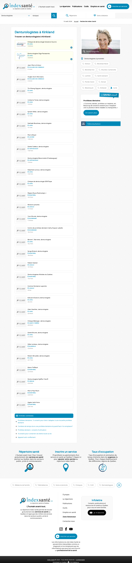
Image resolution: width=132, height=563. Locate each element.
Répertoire (69, 15)
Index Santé (51, 556)
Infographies (119, 15)
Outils (86, 6)
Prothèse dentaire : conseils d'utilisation (31, 430)
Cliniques (79, 485)
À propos (66, 494)
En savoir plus (91, 113)
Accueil (62, 21)
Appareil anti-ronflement (26, 437)
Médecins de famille (22, 485)
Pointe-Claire (89, 82)
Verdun (87, 64)
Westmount (89, 88)
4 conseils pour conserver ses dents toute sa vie (34, 433)
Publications (77, 6)
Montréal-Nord (102, 64)
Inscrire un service (119, 6)
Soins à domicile (62, 485)
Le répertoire (65, 6)
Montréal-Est (89, 70)
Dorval (103, 82)
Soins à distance (94, 15)
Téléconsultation (93, 124)
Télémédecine (43, 485)
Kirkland (103, 88)
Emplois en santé (97, 6)
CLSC (92, 485)
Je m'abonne (99, 510)
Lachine (87, 76)
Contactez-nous (68, 518)
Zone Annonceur (69, 514)
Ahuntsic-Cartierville (108, 70)
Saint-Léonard (102, 76)
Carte (115, 88)
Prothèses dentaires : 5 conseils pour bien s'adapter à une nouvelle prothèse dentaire (44, 421)
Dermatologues (107, 485)
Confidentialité (80, 556)
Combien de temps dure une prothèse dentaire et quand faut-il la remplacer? (44, 426)
